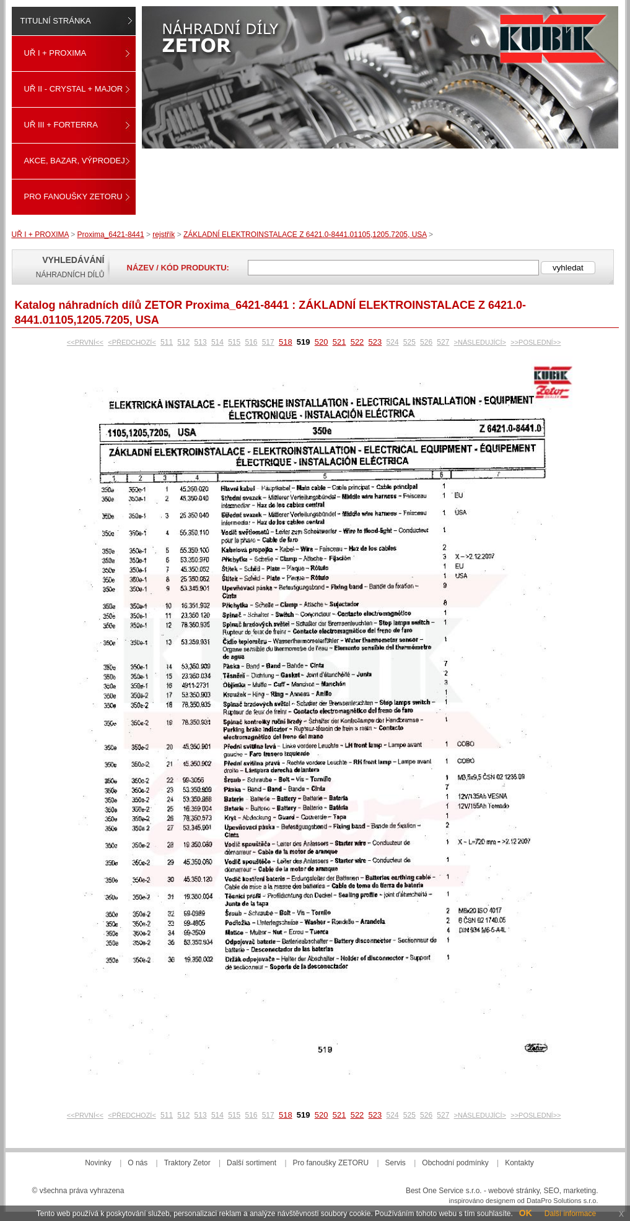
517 (268, 342)
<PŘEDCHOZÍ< (132, 342)
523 (375, 342)
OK (525, 1213)
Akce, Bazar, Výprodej (74, 160)
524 (393, 342)
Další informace (570, 1213)
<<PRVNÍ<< (85, 342)
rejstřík (163, 234)
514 (217, 342)
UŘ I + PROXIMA (55, 53)
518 (285, 342)
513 (201, 342)
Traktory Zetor (187, 1162)
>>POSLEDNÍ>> (535, 342)
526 (426, 342)
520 (321, 342)
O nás (137, 1162)
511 (166, 342)
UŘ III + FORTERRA (61, 124)
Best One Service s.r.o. (444, 1190)
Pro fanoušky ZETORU (73, 196)
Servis (395, 1162)
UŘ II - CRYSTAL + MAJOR (73, 88)
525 (409, 342)
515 (234, 342)
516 (251, 342)
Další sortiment (251, 1162)
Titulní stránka (55, 20)
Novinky (98, 1162)
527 (443, 342)
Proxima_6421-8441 (110, 234)
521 (339, 342)
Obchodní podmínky (455, 1162)
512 (183, 342)
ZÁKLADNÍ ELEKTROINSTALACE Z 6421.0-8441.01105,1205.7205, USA (305, 234)
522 (357, 342)
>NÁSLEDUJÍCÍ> (480, 342)
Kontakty (519, 1162)
